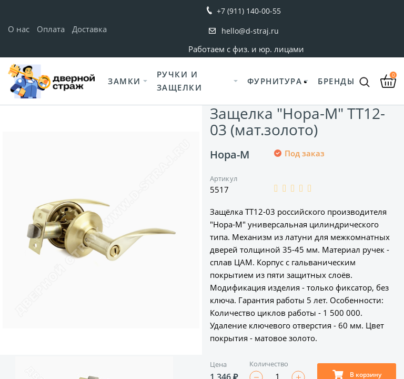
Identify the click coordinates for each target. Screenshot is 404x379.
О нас (18, 29)
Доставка (89, 29)
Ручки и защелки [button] (180, 81)
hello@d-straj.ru (250, 31)
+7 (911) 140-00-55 (249, 11)
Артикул (223, 178)
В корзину (356, 374)
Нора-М (229, 154)
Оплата (51, 29)
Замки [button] (124, 81)
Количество (268, 363)
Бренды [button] (336, 81)
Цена (218, 364)
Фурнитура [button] (274, 81)
